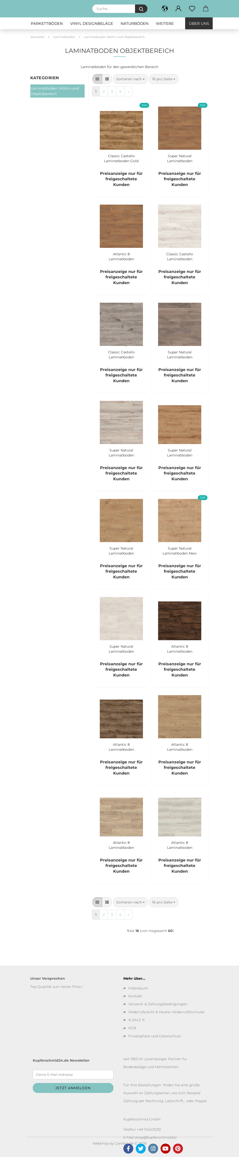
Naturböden (134, 23)
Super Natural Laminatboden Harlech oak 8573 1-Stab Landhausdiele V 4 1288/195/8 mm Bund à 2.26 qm (180, 158)
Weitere (165, 23)
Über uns (199, 23)
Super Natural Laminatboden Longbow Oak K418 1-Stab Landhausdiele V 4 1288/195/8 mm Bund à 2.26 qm (121, 452)
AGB (132, 1028)
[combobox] (130, 79)
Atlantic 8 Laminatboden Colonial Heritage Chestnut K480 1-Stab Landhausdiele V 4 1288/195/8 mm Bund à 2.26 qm (180, 648)
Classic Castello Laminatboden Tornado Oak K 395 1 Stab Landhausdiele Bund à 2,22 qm (121, 354)
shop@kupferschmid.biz (156, 1137)
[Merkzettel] (192, 8)
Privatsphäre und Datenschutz (154, 1036)
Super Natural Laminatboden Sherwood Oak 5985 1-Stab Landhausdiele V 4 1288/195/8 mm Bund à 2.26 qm (121, 550)
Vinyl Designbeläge (91, 23)
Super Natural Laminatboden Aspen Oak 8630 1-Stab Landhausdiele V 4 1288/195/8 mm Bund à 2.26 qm (121, 648)
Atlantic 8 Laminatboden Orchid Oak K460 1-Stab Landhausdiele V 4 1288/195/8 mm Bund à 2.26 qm (180, 844)
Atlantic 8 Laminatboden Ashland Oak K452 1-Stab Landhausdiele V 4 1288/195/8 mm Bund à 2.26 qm (121, 844)
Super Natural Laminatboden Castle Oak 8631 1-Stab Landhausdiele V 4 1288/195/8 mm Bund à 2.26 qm (180, 354)
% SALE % (136, 1020)
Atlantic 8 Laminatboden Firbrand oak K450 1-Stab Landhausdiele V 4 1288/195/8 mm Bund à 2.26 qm (121, 256)
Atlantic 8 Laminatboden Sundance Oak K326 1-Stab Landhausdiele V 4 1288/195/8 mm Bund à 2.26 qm (179, 746)
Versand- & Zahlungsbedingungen (157, 1004)
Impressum (138, 988)
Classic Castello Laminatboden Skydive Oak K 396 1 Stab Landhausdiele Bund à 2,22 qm (179, 256)
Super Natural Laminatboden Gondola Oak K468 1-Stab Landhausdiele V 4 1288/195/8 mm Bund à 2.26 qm (179, 452)
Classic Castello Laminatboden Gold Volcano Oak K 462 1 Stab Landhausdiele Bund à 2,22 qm (121, 158)
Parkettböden (47, 23)
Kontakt (135, 996)
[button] (178, 8)
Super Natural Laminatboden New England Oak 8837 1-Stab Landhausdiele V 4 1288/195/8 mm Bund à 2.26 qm (179, 550)
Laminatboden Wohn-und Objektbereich (54, 91)
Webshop (101, 1143)
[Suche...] (141, 8)
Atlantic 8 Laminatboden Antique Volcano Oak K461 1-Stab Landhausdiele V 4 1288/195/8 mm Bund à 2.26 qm (121, 746)
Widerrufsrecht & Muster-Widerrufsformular (166, 1012)
